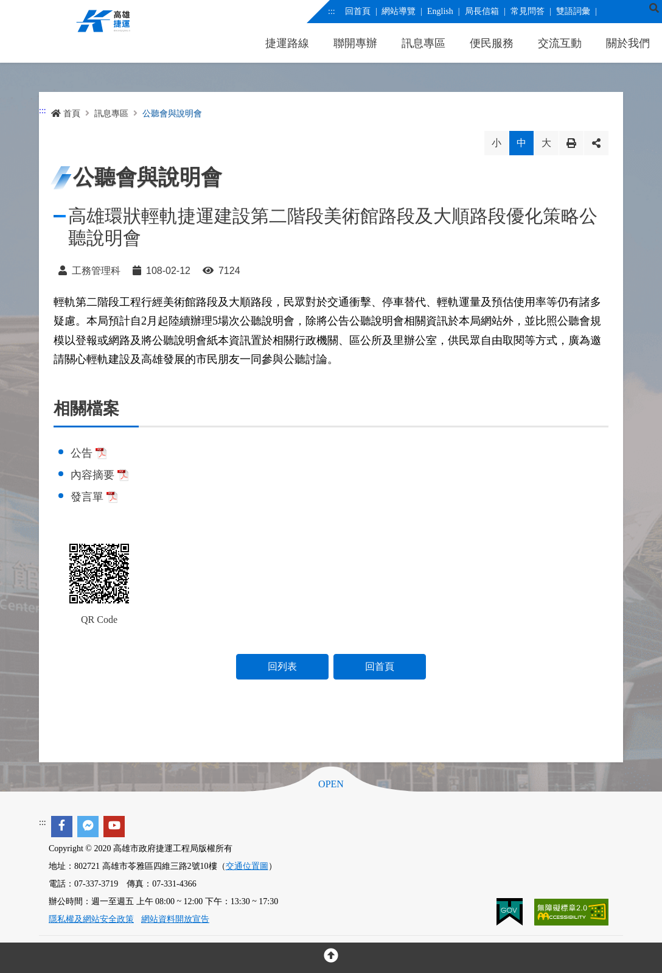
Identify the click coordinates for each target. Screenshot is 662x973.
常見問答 (527, 11)
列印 (571, 143)
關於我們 (628, 43)
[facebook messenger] (88, 826)
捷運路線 (287, 43)
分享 (596, 143)
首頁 (65, 113)
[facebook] (61, 826)
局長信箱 (481, 11)
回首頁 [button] (379, 666)
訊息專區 (423, 43)
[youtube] (114, 826)
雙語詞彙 (573, 11)
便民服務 (492, 43)
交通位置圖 (247, 866)
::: (331, 11)
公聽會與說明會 (172, 113)
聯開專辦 (355, 43)
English (440, 11)
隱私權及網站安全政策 (91, 919)
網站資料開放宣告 (175, 919)
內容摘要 (100, 475)
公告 (89, 453)
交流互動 (560, 43)
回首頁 (357, 11)
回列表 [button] (282, 666)
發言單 (94, 497)
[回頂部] (331, 958)
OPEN (331, 784)
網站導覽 (399, 11)
